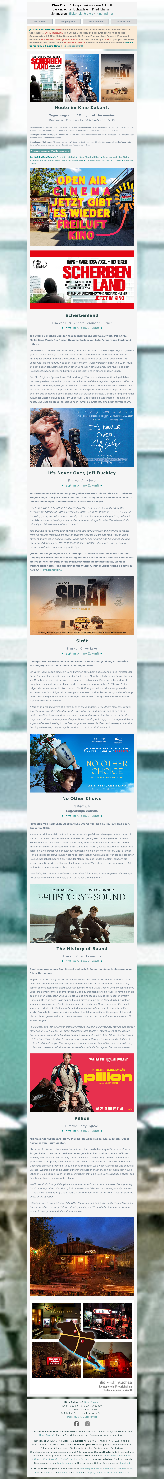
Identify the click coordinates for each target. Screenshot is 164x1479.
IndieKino (108, 1469)
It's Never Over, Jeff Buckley (100, 160)
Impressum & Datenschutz (82, 1417)
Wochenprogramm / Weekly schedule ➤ (50, 151)
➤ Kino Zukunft (88, 328)
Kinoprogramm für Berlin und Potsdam (107, 1472)
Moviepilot (64, 1472)
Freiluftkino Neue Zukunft (75, 1459)
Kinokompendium (89, 1469)
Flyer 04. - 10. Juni (66, 157)
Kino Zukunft (50, 1459)
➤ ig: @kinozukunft (72, 46)
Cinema (77, 1472)
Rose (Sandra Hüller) (89, 157)
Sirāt (118, 160)
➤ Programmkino (51, 570)
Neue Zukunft (92, 1402)
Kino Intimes (105, 13)
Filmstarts (49, 1472)
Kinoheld (125, 1463)
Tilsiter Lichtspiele (81, 13)
